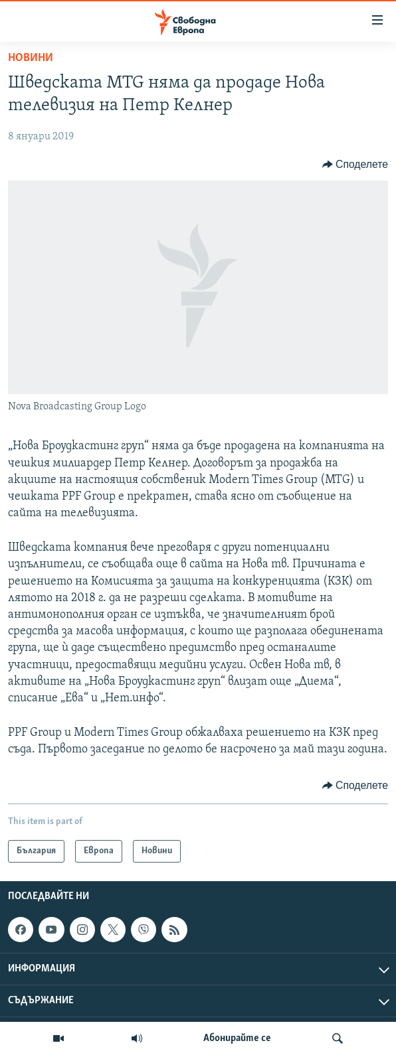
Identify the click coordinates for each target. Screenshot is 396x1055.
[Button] (355, 164)
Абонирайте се (237, 1038)
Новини (30, 58)
